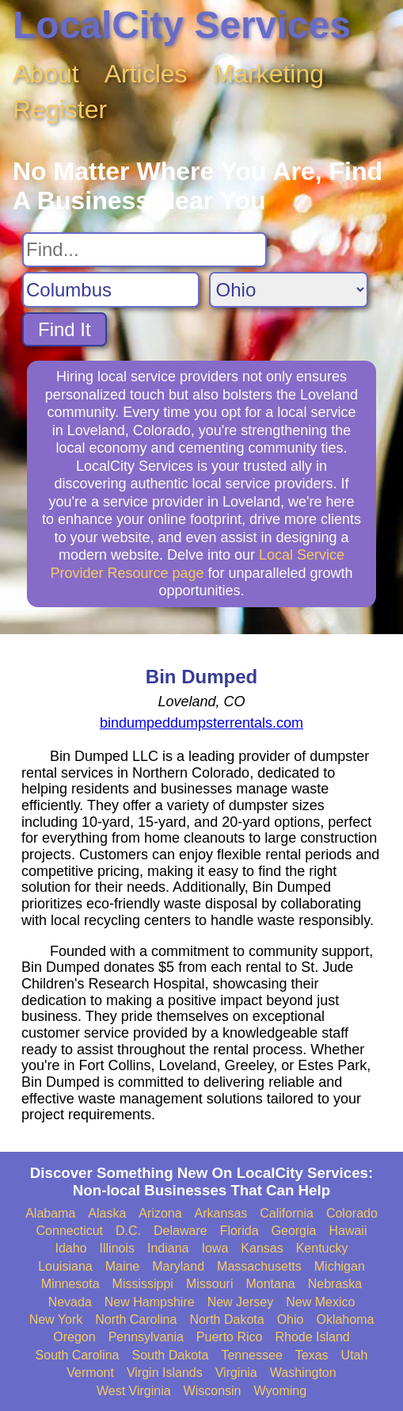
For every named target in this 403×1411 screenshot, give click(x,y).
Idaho (71, 1248)
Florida (239, 1230)
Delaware (180, 1230)
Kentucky (322, 1248)
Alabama (50, 1213)
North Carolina (136, 1319)
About (46, 73)
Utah (354, 1355)
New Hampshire (150, 1302)
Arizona (160, 1213)
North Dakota (226, 1319)
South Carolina (78, 1355)
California (287, 1213)
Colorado (352, 1213)
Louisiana (65, 1266)
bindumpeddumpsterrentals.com (201, 723)
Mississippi (142, 1284)
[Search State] (288, 290)
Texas (312, 1355)
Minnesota (70, 1284)
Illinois (117, 1248)
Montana (270, 1284)
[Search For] (144, 249)
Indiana (168, 1248)
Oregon (74, 1337)
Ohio (290, 1319)
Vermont (90, 1372)
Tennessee (251, 1355)
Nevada (70, 1302)
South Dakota (169, 1355)
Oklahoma (345, 1319)
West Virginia (134, 1391)
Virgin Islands (165, 1372)
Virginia (236, 1372)
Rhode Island (312, 1337)
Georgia (294, 1230)
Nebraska (335, 1284)
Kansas (262, 1248)
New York (56, 1319)
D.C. (128, 1230)
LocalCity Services (182, 25)
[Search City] (111, 290)
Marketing (269, 73)
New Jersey (240, 1302)
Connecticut (70, 1230)
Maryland (178, 1266)
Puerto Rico (229, 1337)
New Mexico (320, 1302)
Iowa (215, 1248)
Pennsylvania (146, 1337)
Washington (303, 1372)
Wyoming (280, 1391)
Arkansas (221, 1213)
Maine (122, 1266)
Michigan (339, 1266)
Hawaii (348, 1230)
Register (60, 109)
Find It (64, 329)
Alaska (107, 1213)
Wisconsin (212, 1391)
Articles (146, 73)
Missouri (210, 1284)
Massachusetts (259, 1266)
